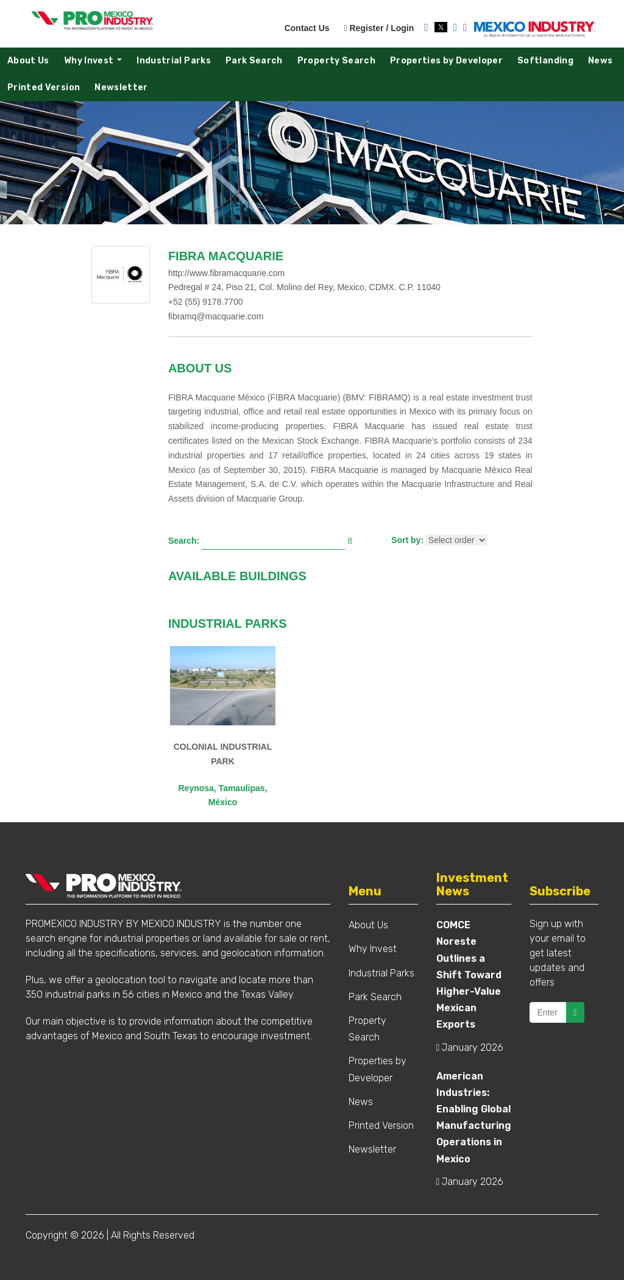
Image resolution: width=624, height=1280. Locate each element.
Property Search (336, 60)
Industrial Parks (173, 60)
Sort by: (407, 540)
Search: (183, 541)
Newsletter (121, 87)
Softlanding (545, 60)
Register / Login (379, 28)
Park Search (254, 60)
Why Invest (96, 63)
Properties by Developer (446, 60)
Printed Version (43, 87)
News (600, 60)
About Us (28, 60)
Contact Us (307, 28)
